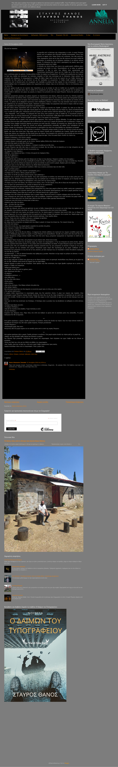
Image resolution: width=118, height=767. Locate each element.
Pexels (30, 70)
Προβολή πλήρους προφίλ (95, 251)
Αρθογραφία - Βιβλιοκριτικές (39, 35)
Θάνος (11, 354)
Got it (104, 5)
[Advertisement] (101, 279)
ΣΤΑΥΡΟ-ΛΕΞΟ (94, 259)
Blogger (67, 763)
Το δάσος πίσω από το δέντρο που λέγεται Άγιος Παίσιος (24, 441)
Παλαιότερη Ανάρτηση (74, 402)
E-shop (88, 35)
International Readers (77, 35)
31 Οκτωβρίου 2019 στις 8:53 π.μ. (36, 362)
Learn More (96, 5)
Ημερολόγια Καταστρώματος (12, 38)
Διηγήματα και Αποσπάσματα (19, 35)
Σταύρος (16, 354)
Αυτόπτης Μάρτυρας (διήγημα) (13, 559)
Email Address (11, 420)
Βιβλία (6, 35)
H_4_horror (96, 35)
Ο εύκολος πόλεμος (95, 261)
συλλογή (21, 354)
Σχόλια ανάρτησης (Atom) (19, 406)
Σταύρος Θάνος (94, 249)
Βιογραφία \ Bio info (62, 35)
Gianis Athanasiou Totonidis (17, 362)
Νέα (52, 35)
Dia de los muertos (17, 595)
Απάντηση (12, 369)
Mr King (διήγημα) (17, 585)
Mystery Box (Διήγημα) (18, 566)
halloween (28, 354)
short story (34, 354)
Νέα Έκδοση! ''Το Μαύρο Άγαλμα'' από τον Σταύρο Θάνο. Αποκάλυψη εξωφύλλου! (35, 576)
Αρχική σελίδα (42, 402)
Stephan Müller (19, 70)
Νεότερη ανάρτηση (11, 402)
